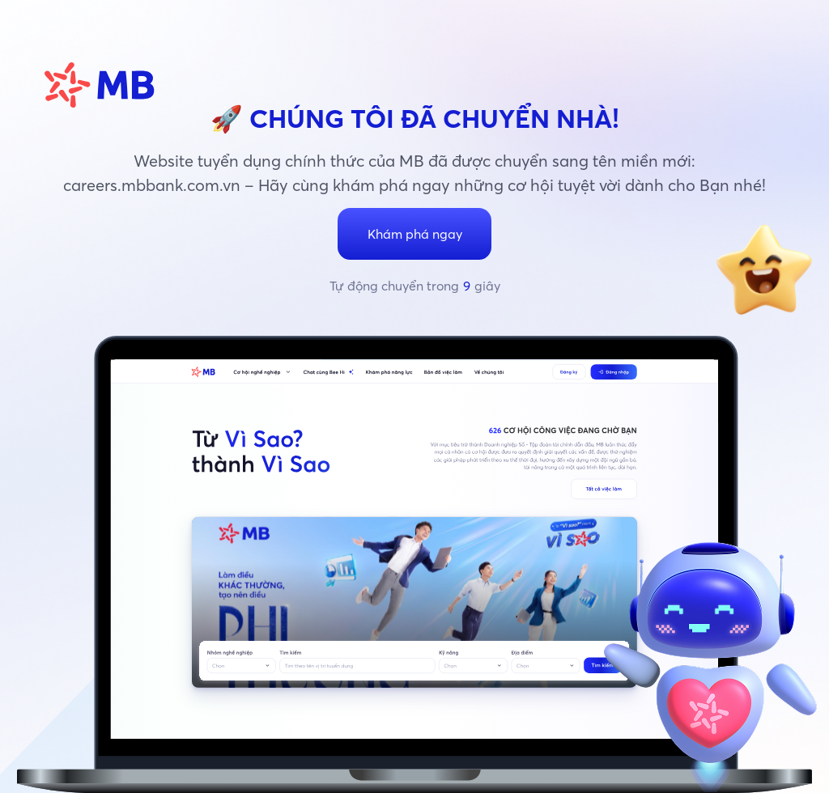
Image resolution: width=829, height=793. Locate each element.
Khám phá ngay (415, 234)
